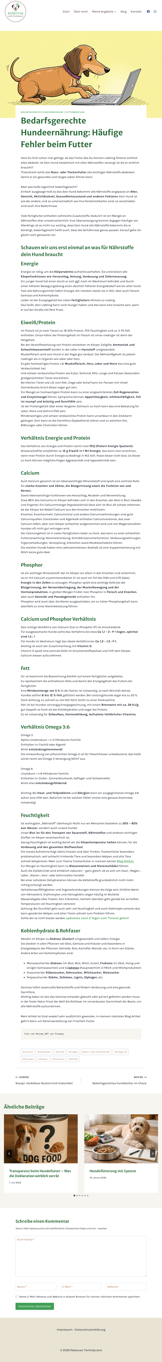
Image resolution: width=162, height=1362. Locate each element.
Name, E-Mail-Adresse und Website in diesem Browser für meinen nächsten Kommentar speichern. (79, 1296)
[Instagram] (155, 11)
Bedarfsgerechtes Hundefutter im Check (115, 1080)
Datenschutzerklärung (90, 1329)
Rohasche (58, 1059)
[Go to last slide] (9, 1154)
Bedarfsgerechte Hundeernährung (42, 112)
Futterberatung (75, 112)
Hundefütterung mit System (113, 1171)
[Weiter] (152, 1154)
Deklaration (44, 1051)
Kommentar (26, 1239)
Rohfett (73, 1059)
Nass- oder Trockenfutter (96, 1051)
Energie (73, 1051)
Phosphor (28, 1059)
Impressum (64, 1329)
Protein (43, 1059)
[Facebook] (148, 11)
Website (112, 1286)
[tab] (74, 1195)
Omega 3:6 (120, 1051)
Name (22, 1286)
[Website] (126, 1286)
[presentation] (41, 1138)
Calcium (27, 1051)
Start (66, 11)
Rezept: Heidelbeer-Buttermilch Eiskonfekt (47, 1080)
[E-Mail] (81, 1286)
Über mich (81, 11)
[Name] (36, 1286)
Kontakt (136, 11)
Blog (124, 11)
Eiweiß (60, 1051)
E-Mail (67, 1286)
